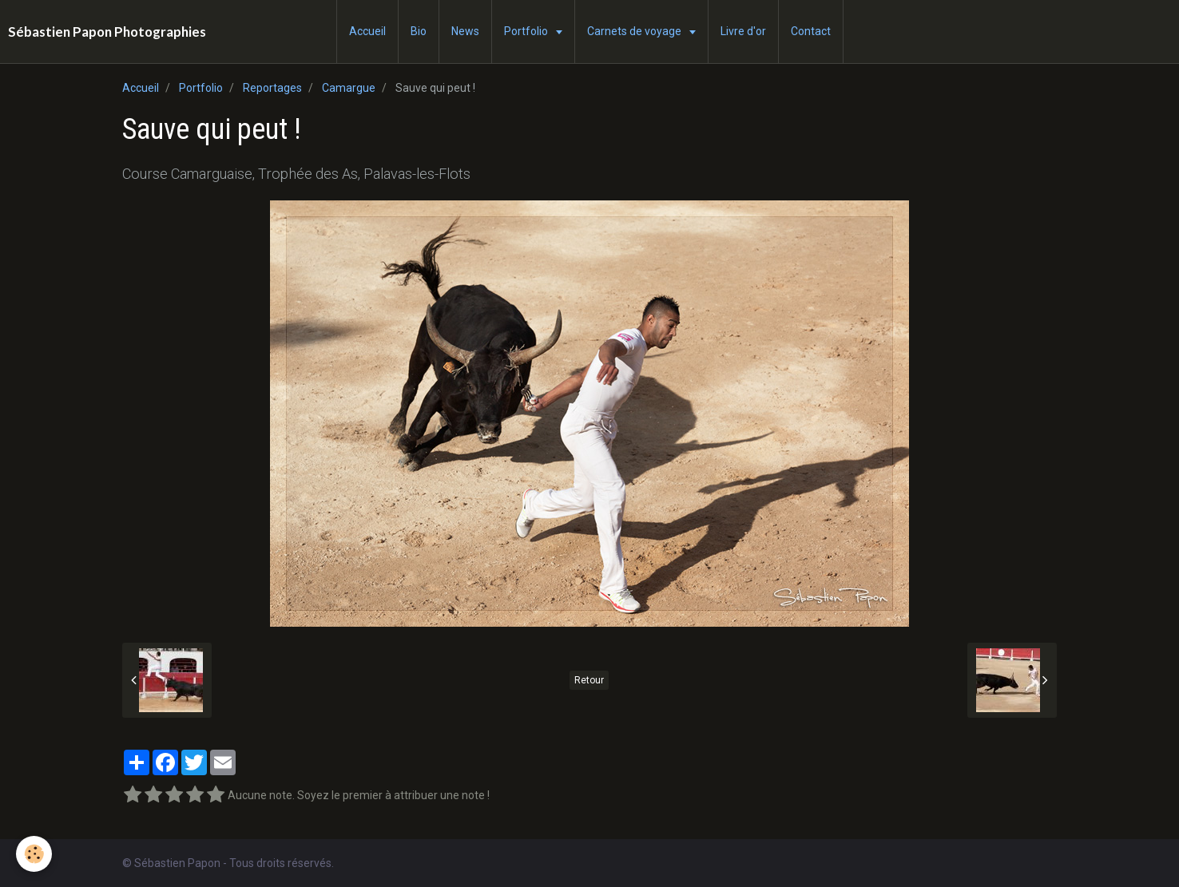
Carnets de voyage (635, 31)
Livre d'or (743, 31)
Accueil (367, 31)
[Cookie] (34, 854)
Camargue (348, 87)
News (465, 31)
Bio (419, 31)
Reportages (272, 87)
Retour (589, 680)
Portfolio (527, 31)
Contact (811, 31)
